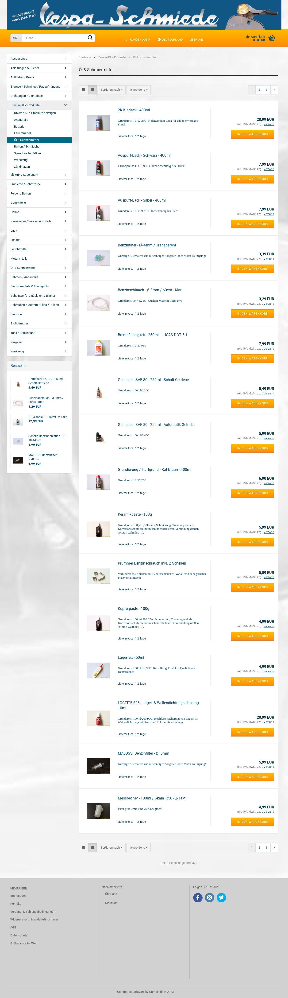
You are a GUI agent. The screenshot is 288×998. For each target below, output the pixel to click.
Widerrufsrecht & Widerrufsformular (34, 919)
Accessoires (19, 58)
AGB (13, 927)
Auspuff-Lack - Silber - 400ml (142, 200)
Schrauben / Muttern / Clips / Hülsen (35, 305)
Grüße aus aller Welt (23, 943)
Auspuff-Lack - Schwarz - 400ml (144, 155)
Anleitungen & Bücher (25, 68)
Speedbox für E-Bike (27, 153)
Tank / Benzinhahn (23, 333)
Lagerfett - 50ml (131, 657)
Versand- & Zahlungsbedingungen (32, 911)
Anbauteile (21, 119)
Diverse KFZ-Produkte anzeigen (35, 113)
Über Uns (111, 894)
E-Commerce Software (130, 992)
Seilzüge (16, 314)
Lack (14, 230)
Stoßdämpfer (19, 323)
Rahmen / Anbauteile (24, 277)
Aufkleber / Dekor (22, 77)
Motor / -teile (19, 258)
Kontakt (15, 903)
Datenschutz (18, 935)
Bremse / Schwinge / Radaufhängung (35, 86)
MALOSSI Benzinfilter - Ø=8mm (143, 753)
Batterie (19, 126)
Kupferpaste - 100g (133, 608)
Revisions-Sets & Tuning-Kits (30, 286)
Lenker (15, 240)
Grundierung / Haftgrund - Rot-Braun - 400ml (154, 469)
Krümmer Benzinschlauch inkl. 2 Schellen (152, 563)
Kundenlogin (137, 39)
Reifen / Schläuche (26, 146)
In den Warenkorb (252, 134)
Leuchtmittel (22, 133)
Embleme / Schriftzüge (26, 184)
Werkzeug (20, 160)
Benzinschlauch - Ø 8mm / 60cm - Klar (149, 290)
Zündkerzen (22, 166)
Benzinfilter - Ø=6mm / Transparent (147, 245)
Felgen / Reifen (21, 193)
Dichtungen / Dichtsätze (27, 95)
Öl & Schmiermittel (26, 140)
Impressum (18, 895)
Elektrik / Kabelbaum (24, 174)
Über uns (197, 39)
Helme (15, 212)
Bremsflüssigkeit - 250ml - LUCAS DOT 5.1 (153, 335)
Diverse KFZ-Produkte (25, 105)
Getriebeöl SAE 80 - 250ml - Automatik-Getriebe (156, 424)
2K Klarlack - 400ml (134, 110)
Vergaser (17, 342)
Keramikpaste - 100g (135, 514)
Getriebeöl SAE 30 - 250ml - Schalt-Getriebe (153, 380)
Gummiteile (18, 202)
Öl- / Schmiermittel (23, 267)
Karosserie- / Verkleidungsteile (31, 221)
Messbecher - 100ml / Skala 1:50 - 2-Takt (151, 798)
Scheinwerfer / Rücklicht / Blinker (33, 295)
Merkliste (193, 49)
